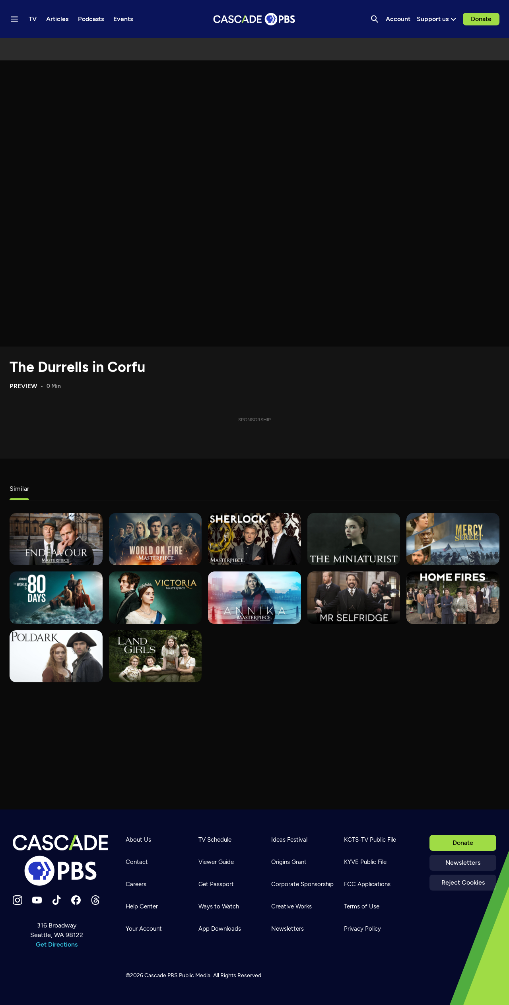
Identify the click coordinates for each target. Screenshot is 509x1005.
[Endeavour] (56, 539)
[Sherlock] (254, 539)
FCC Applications (367, 884)
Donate (481, 19)
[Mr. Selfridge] (353, 597)
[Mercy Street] (452, 539)
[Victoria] (155, 597)
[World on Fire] (155, 539)
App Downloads (219, 928)
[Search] (374, 19)
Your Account (144, 928)
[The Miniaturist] (353, 539)
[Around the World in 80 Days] (56, 597)
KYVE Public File (365, 862)
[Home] (60, 860)
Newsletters (462, 862)
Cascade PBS (161, 975)
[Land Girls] (155, 656)
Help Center (142, 906)
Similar (19, 488)
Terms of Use (361, 906)
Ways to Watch (218, 906)
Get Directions (57, 944)
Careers (136, 884)
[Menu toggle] (14, 19)
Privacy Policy (362, 928)
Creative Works (291, 906)
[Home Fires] (452, 597)
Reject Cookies (463, 882)
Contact (137, 862)
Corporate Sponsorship (302, 884)
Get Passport (216, 884)
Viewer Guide (216, 862)
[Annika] (254, 597)
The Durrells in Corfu (77, 367)
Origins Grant (289, 862)
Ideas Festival (289, 839)
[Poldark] (56, 656)
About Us (138, 839)
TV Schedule (214, 839)
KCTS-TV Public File (370, 839)
